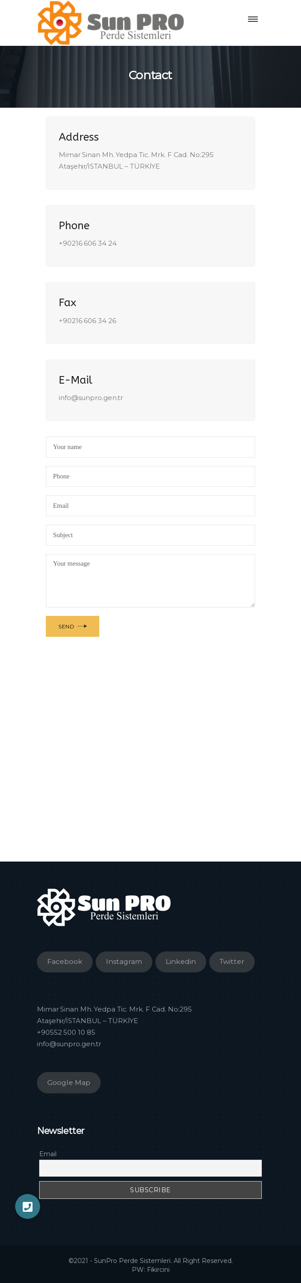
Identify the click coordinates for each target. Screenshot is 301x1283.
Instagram (124, 961)
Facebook (64, 961)
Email (48, 1154)
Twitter (232, 961)
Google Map (68, 1082)
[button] (27, 1206)
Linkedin (181, 961)
